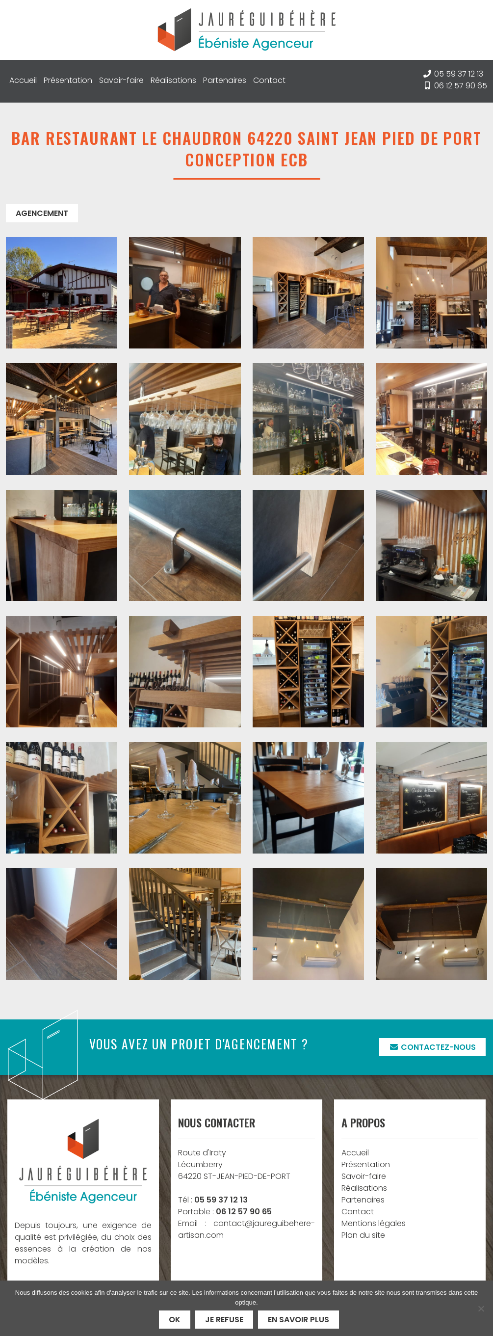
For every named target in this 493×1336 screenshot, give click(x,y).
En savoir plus (298, 1319)
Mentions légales (373, 1223)
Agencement (42, 213)
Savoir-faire (121, 80)
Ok (175, 1319)
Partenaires (224, 80)
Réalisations (173, 80)
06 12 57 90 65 (460, 85)
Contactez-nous (432, 1047)
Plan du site (363, 1235)
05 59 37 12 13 (458, 74)
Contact (269, 80)
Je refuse (224, 1319)
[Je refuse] (481, 1308)
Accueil (23, 80)
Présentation (68, 80)
